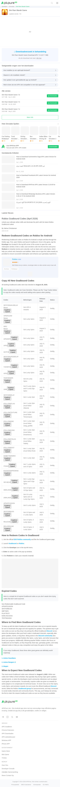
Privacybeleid (15, 784)
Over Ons (5, 765)
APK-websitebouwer (8, 737)
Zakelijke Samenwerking (10, 772)
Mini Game (5, 754)
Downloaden (52, 96)
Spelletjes (4, 6)
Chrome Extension (8, 730)
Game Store (6, 751)
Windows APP (6, 740)
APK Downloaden (7, 733)
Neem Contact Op (8, 775)
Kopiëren (7, 310)
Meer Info (30, 117)
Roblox (15, 259)
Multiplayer (14, 269)
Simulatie (11, 6)
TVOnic (4, 758)
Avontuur (6, 269)
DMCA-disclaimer (26, 784)
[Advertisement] (30, 32)
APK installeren (7, 727)
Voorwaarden (37, 784)
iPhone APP (6, 744)
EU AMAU (46, 784)
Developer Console (8, 768)
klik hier (38, 58)
